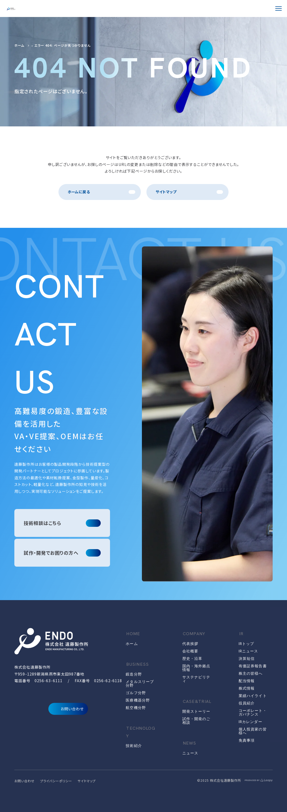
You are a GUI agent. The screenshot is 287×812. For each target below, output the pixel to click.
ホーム (19, 45)
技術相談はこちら (42, 523)
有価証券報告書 (253, 666)
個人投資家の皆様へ (253, 731)
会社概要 (190, 651)
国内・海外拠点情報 (196, 668)
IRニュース (248, 651)
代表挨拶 (190, 643)
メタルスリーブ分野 (140, 683)
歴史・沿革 (192, 658)
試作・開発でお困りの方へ (51, 552)
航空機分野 (136, 707)
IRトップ (246, 643)
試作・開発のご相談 (196, 720)
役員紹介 (247, 703)
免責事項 (247, 740)
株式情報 (247, 688)
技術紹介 (134, 745)
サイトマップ (166, 191)
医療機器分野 (138, 700)
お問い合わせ (68, 709)
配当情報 (247, 680)
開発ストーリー (196, 711)
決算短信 (247, 658)
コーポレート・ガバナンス (253, 712)
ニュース (190, 753)
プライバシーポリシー (56, 781)
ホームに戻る (79, 191)
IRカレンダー (250, 721)
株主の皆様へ (251, 673)
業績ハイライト (253, 695)
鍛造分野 (134, 674)
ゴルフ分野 (136, 692)
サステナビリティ (196, 679)
